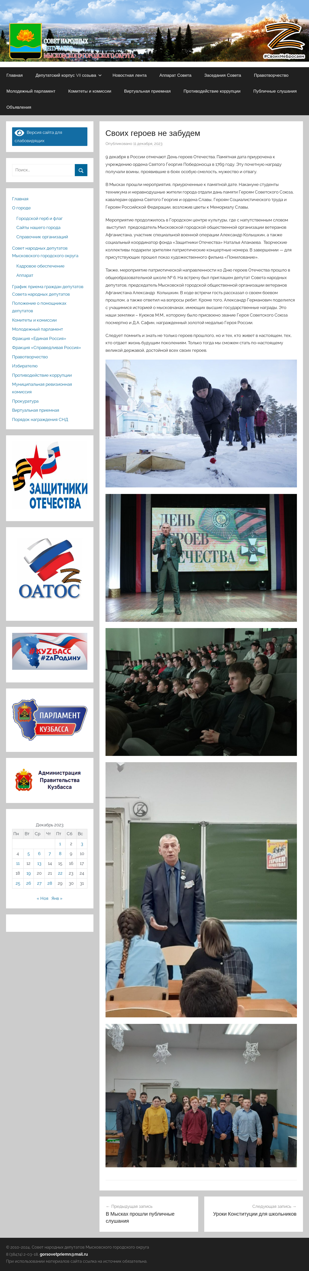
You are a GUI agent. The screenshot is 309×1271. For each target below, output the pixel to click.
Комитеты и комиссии (89, 91)
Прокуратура (25, 401)
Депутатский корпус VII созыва (69, 75)
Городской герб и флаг (39, 218)
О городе (21, 207)
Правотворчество (271, 75)
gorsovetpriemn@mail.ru (64, 1254)
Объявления (19, 107)
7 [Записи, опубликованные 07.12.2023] (50, 853)
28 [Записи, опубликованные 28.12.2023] (49, 883)
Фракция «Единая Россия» (39, 338)
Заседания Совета (222, 75)
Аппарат (24, 275)
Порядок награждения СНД (40, 419)
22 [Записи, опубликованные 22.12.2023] (60, 873)
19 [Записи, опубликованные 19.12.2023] (28, 873)
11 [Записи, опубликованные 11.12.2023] (18, 863)
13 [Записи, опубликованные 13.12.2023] (39, 863)
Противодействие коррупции (212, 91)
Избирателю (25, 365)
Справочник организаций (42, 236)
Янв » (56, 898)
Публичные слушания (275, 91)
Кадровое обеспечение (40, 265)
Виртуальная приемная (147, 91)
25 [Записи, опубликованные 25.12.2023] (18, 883)
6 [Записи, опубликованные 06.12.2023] (39, 853)
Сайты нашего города (38, 227)
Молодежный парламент (31, 91)
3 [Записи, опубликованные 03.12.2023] (82, 843)
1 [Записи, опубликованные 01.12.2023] (60, 843)
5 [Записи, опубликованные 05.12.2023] (28, 853)
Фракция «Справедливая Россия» (46, 347)
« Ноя (42, 898)
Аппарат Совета (175, 75)
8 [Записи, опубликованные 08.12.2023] (60, 853)
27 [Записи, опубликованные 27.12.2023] (39, 883)
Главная (15, 75)
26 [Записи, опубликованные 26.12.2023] (28, 883)
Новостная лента (130, 75)
